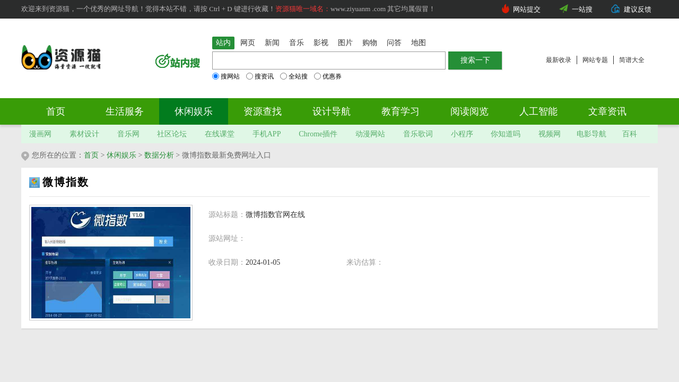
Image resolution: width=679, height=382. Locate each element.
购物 (369, 43)
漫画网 (40, 134)
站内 (223, 43)
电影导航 (591, 134)
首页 (55, 111)
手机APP (267, 134)
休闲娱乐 (194, 111)
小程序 (462, 134)
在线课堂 (219, 134)
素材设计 (84, 134)
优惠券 (328, 76)
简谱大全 (632, 60)
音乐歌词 (418, 134)
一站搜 (582, 9)
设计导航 (331, 111)
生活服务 (125, 111)
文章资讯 (607, 111)
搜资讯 (260, 76)
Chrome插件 (318, 134)
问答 (394, 43)
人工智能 (538, 111)
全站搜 (294, 76)
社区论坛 (172, 134)
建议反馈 (637, 9)
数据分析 (159, 155)
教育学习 (400, 111)
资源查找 (262, 111)
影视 (321, 43)
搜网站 (226, 76)
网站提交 (527, 9)
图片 (345, 43)
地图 (418, 43)
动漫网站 (370, 134)
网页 (247, 43)
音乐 (296, 43)
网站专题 (595, 60)
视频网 (549, 134)
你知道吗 (505, 134)
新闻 (272, 43)
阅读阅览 (469, 111)
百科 (629, 134)
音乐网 (128, 134)
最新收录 (558, 60)
